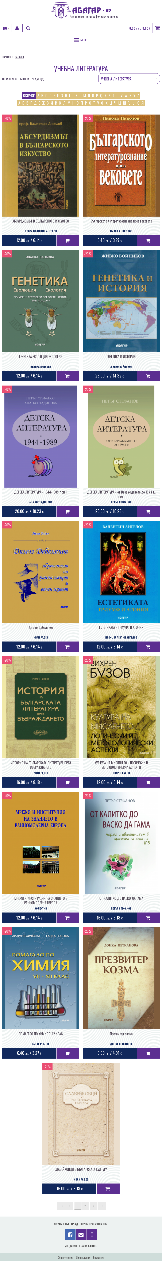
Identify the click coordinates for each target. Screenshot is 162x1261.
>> (102, 1206)
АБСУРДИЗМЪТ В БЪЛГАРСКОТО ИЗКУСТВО (40, 221)
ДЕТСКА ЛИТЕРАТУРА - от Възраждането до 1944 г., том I (121, 494)
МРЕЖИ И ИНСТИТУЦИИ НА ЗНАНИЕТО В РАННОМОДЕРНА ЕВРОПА (40, 900)
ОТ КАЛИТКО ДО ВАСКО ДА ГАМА (121, 898)
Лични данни (83, 1257)
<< (61, 1206)
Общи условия (65, 1257)
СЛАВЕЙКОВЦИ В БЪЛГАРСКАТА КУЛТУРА (80, 1169)
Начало (7, 57)
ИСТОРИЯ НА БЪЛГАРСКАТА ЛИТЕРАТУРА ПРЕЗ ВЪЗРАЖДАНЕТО (41, 765)
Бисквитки (98, 1257)
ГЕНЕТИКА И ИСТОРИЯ (121, 356)
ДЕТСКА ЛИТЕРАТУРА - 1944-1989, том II (41, 492)
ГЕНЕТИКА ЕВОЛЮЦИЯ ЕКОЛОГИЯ (40, 356)
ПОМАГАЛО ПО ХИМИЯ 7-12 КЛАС (41, 1033)
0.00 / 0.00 (139, 28)
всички (29, 95)
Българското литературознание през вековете (121, 221)
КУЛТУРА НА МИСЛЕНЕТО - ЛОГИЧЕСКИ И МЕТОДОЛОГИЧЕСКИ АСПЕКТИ (121, 765)
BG (5, 28)
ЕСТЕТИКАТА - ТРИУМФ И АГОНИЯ (121, 627)
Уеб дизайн (81, 1246)
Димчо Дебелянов (40, 627)
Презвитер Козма (121, 1033)
